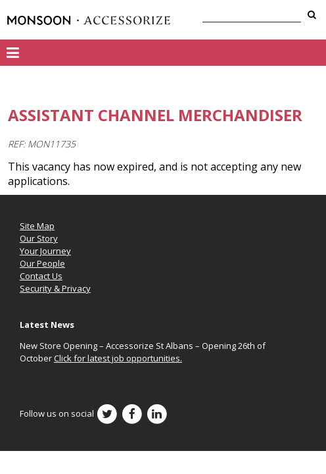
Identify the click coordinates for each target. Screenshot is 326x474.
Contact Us (41, 276)
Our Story (39, 238)
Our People (42, 263)
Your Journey (45, 251)
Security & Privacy (55, 288)
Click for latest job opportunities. (118, 358)
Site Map (37, 226)
